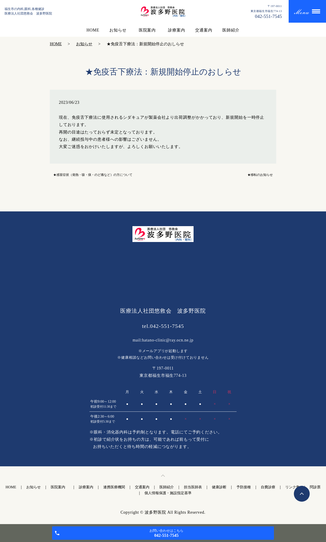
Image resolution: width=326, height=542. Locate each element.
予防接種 (243, 487)
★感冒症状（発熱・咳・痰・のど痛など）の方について (92, 175)
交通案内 (203, 30)
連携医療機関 (114, 487)
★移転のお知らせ (260, 175)
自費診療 (268, 487)
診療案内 (176, 30)
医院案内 (148, 30)
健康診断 (219, 487)
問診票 (315, 487)
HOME (92, 30)
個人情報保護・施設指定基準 (168, 493)
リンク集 (292, 487)
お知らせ (118, 30)
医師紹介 (231, 30)
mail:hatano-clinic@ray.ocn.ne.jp (163, 340)
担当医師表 (193, 487)
